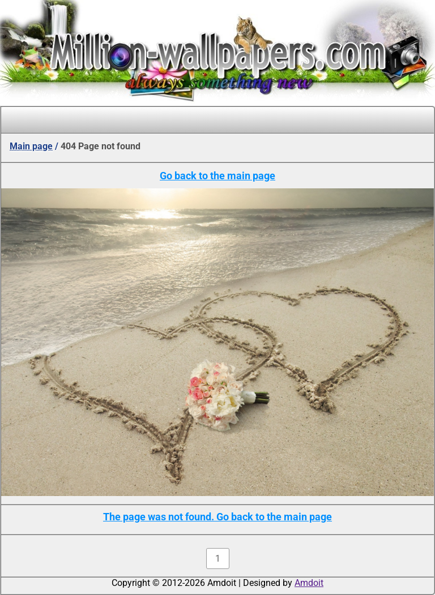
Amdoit (309, 582)
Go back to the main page (217, 176)
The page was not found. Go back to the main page (217, 517)
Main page (31, 146)
